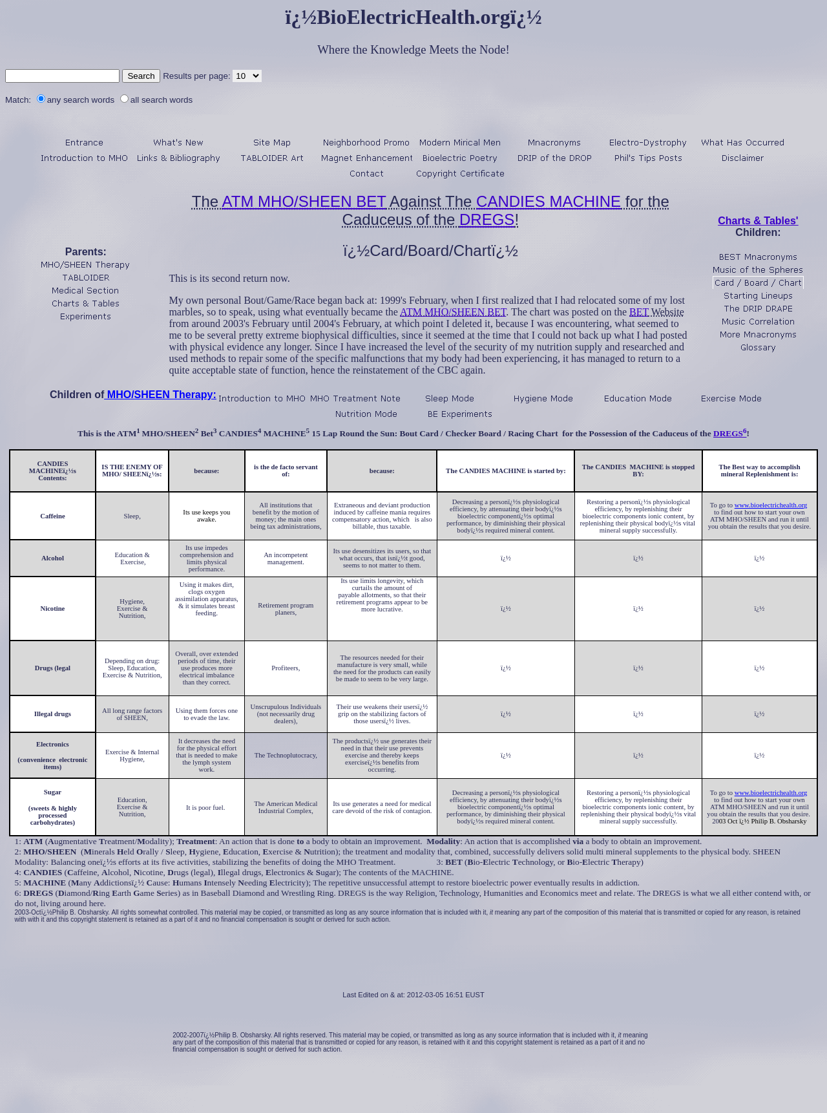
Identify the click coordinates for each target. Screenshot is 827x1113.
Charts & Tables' (758, 220)
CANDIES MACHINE (548, 201)
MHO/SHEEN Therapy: (160, 394)
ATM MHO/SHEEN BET (304, 201)
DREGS (486, 219)
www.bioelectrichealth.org (771, 505)
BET (639, 311)
